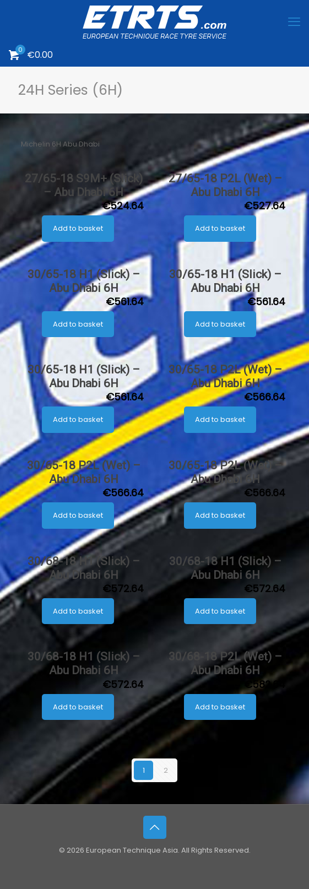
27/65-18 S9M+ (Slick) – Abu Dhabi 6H (84, 185)
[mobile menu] (294, 22)
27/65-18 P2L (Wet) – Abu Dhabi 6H (225, 185)
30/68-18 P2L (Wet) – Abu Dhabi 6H (225, 663)
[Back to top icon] (154, 827)
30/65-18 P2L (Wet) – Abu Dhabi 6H (225, 376)
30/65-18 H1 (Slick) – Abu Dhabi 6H (84, 281)
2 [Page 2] (166, 770)
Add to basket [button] (78, 228)
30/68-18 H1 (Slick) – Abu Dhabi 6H (84, 568)
